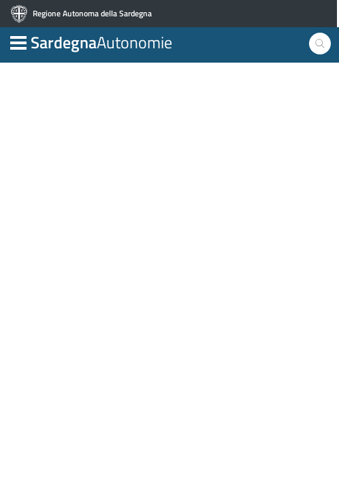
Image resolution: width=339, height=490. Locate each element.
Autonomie (101, 42)
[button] (18, 41)
